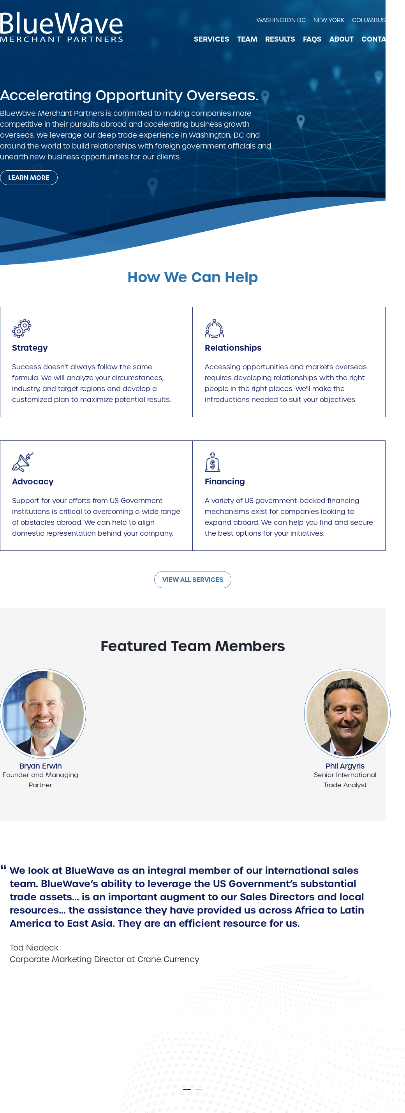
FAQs (312, 39)
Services (211, 39)
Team (247, 39)
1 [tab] (187, 1091)
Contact (378, 39)
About (341, 39)
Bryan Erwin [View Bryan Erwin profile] (40, 766)
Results (280, 39)
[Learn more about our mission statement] (29, 177)
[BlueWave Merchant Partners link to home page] (61, 27)
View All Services (192, 579)
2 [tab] (198, 1091)
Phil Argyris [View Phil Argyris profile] (345, 766)
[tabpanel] (193, 909)
